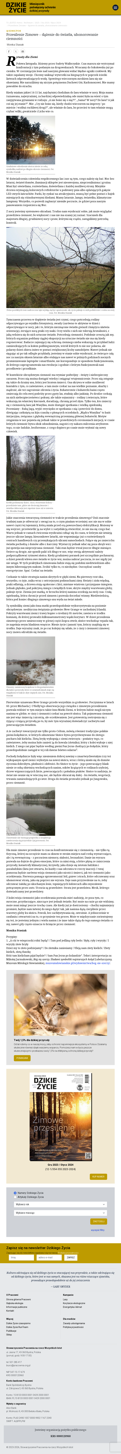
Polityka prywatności (73, 1327)
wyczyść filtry (97, 1230)
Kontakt (10, 1311)
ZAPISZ (71, 1257)
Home (19, 23)
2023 (37, 23)
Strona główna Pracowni (18, 1299)
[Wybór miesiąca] (60, 1213)
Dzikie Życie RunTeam (17, 1327)
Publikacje (11, 1331)
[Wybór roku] (60, 1204)
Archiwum (28, 23)
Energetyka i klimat (72, 1307)
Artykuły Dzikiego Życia (31, 1197)
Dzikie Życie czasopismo (18, 1323)
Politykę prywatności (68, 1253)
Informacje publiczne (16, 1307)
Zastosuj (98, 1221)
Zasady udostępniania (74, 1323)
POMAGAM (22, 1058)
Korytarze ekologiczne (74, 1303)
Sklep (9, 1334)
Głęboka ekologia (14, 1303)
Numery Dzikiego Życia (30, 1192)
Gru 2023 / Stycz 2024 (51, 23)
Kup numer (98, 1176)
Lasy (65, 1299)
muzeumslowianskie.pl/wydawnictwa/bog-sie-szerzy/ (78, 963)
